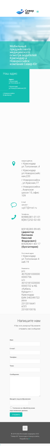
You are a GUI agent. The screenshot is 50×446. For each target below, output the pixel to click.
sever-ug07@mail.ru (30, 2)
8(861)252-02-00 (16, 2)
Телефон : (13, 357)
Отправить (16, 414)
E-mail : (12, 348)
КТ (29, 439)
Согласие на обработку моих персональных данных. (22, 409)
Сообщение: (14, 374)
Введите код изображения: (20, 399)
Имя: (12, 340)
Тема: (12, 366)
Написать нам (25, 4)
